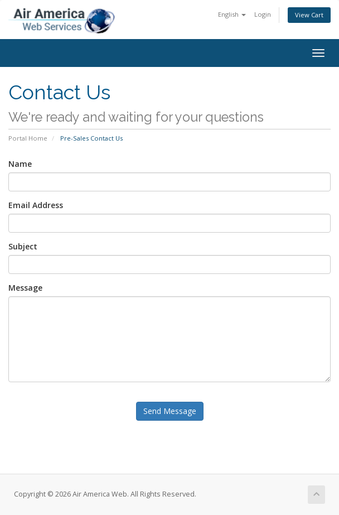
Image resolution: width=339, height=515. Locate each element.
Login (262, 14)
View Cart (309, 15)
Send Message (169, 411)
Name (20, 163)
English (232, 14)
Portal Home (27, 138)
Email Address (35, 205)
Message (25, 287)
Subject (22, 246)
